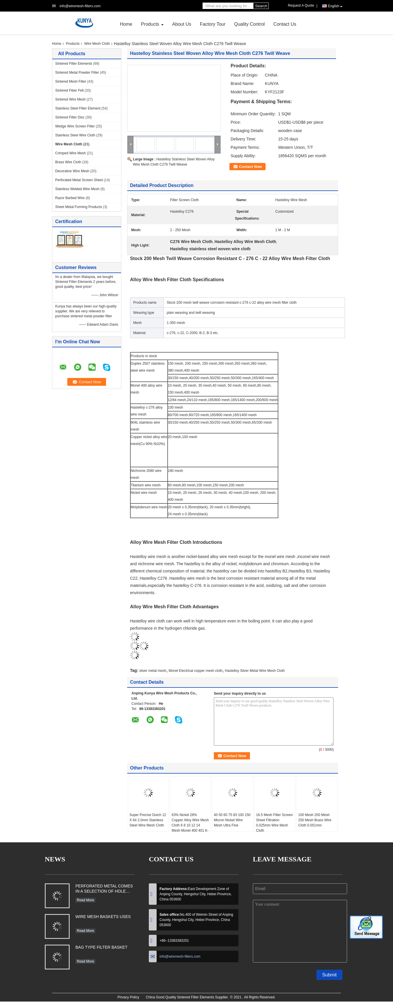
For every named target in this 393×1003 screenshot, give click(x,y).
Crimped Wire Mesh (70, 153)
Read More (85, 900)
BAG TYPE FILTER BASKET (101, 947)
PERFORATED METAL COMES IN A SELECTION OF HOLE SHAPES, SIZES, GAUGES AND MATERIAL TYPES (104, 889)
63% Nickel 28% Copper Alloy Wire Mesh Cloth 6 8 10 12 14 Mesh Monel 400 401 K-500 (190, 825)
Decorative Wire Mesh (72, 171)
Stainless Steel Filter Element (78, 108)
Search (261, 6)
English (335, 6)
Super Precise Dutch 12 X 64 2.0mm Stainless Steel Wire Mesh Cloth (147, 820)
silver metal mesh (152, 671)
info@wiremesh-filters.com (80, 6)
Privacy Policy (128, 997)
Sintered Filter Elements (73, 64)
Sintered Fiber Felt (69, 90)
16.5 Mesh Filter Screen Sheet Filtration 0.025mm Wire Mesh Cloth (274, 823)
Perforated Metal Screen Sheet (79, 180)
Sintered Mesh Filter (70, 81)
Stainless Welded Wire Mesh (77, 189)
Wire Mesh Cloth (97, 44)
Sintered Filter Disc (69, 117)
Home (126, 24)
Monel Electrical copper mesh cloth (196, 671)
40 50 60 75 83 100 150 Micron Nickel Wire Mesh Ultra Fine (232, 820)
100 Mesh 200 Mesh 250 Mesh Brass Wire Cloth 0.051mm (314, 820)
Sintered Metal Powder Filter (77, 73)
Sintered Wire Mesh (70, 99)
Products (150, 24)
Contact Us (284, 24)
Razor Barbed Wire (70, 198)
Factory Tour (213, 24)
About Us (181, 24)
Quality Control (249, 24)
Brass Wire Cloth (68, 162)
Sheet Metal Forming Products (78, 207)
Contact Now (250, 166)
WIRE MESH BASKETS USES (103, 916)
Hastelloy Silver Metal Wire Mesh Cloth (255, 671)
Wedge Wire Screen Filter (75, 126)
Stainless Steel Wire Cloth (75, 135)
